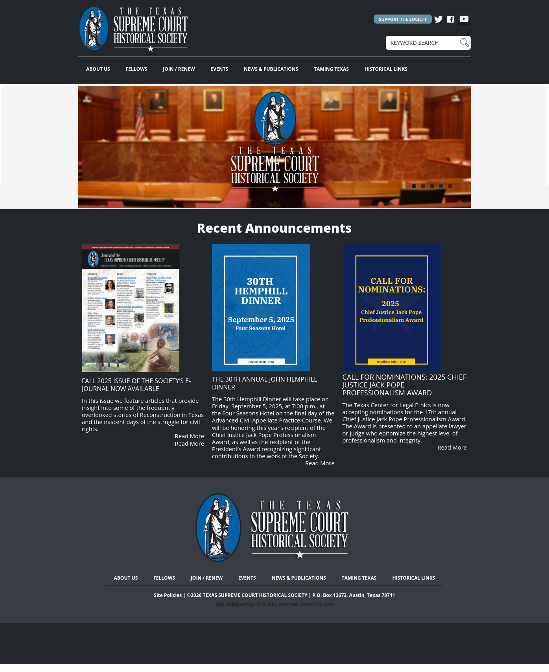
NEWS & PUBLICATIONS (271, 69)
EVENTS (219, 69)
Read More (189, 436)
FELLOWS (136, 69)
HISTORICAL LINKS (386, 69)
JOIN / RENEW (179, 69)
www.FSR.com (316, 604)
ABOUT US (98, 69)
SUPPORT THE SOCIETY (403, 19)
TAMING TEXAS (331, 69)
